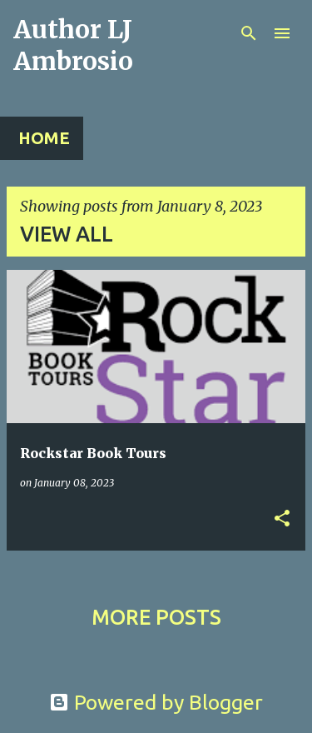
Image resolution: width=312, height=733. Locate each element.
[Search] (249, 33)
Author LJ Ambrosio (73, 45)
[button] (282, 519)
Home (44, 137)
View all (66, 234)
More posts (156, 617)
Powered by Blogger (156, 702)
